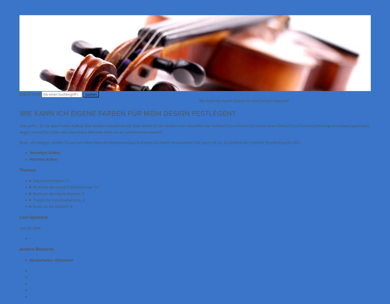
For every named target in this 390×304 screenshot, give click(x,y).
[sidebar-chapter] (200, 181)
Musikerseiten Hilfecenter (39, 101)
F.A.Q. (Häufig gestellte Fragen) (126, 101)
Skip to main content (19, 5)
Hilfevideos (39, 271)
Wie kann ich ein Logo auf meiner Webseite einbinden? (106, 152)
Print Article (39, 238)
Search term (30, 94)
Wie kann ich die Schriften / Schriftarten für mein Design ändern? (111, 159)
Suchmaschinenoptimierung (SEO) (57, 290)
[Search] (62, 94)
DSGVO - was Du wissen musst (55, 296)
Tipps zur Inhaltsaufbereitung (53, 277)
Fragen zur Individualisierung (175, 101)
